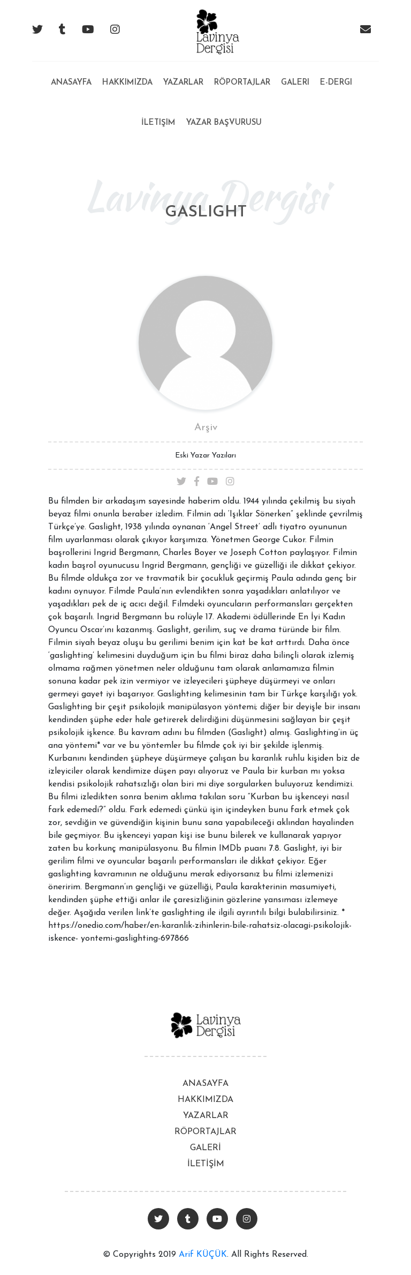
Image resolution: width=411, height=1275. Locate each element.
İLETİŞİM (205, 1164)
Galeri (295, 83)
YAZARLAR (206, 1116)
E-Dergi (336, 83)
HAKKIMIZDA (205, 1100)
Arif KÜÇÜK (203, 1254)
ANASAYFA (205, 1083)
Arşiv (205, 428)
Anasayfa (71, 74)
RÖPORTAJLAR (205, 1132)
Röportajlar (242, 83)
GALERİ (205, 1148)
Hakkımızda (127, 83)
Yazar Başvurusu (224, 123)
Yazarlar (183, 83)
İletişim (158, 123)
